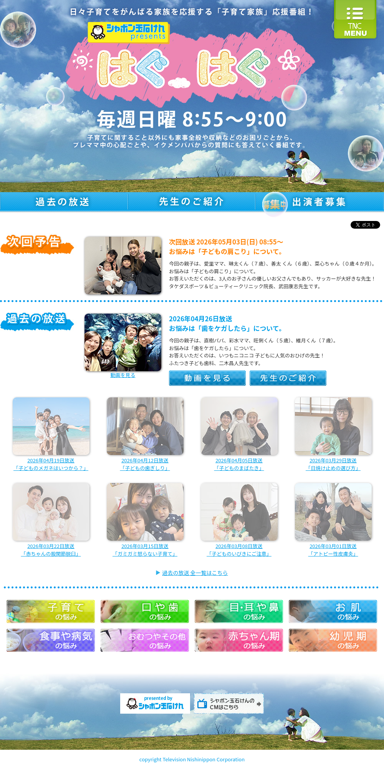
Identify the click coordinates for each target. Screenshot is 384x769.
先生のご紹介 (192, 202)
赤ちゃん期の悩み (239, 640)
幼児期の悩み (333, 640)
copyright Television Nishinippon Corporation (192, 759)
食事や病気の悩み (51, 640)
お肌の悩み (333, 611)
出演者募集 (320, 202)
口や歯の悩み (145, 611)
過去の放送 (64, 202)
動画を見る (207, 378)
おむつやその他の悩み (145, 640)
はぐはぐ (192, 63)
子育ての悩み (51, 611)
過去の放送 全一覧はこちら (195, 572)
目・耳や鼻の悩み (239, 611)
